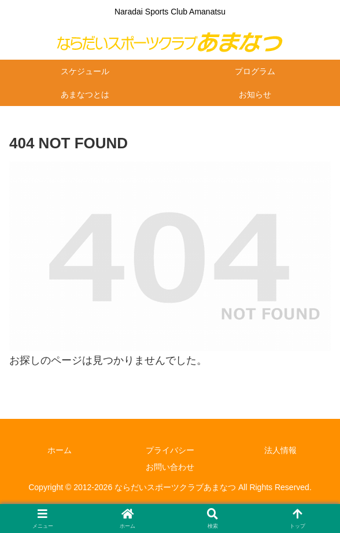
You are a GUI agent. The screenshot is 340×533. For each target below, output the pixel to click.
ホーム (59, 450)
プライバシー (170, 450)
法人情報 (280, 450)
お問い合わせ (170, 467)
